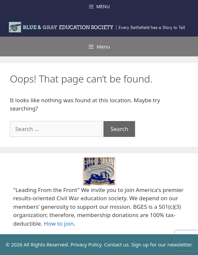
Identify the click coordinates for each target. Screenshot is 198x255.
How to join (59, 223)
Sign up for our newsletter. (161, 244)
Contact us (116, 244)
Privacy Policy (86, 244)
